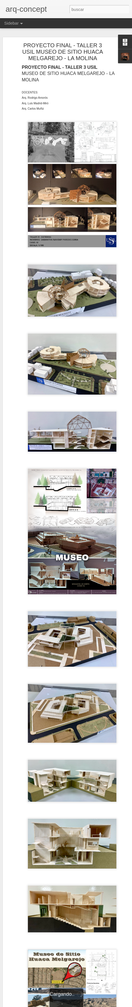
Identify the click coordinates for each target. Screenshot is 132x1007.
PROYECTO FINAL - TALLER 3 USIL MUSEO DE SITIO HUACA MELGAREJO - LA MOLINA (62, 51)
